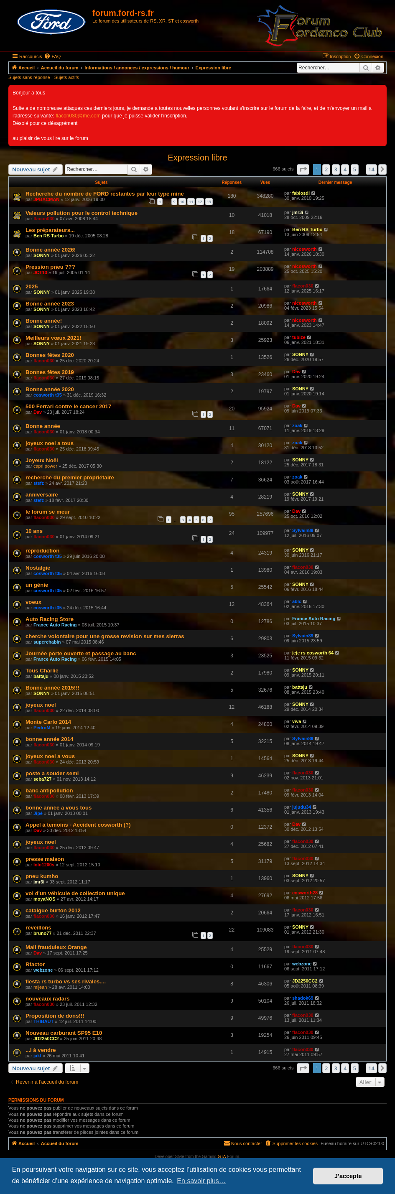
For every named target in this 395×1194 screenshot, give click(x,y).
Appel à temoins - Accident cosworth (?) (78, 825)
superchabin (47, 641)
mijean (40, 987)
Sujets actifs (66, 77)
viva (296, 721)
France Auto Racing (55, 624)
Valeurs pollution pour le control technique (81, 213)
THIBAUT (43, 1021)
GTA (222, 1156)
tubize (299, 337)
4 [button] (345, 169)
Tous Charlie (42, 670)
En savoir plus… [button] (201, 1180)
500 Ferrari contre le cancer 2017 (68, 406)
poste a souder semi (52, 773)
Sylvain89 (302, 530)
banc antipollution (49, 790)
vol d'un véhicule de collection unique (75, 893)
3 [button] (335, 169)
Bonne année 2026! (50, 250)
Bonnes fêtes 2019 (49, 372)
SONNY (41, 255)
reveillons (38, 927)
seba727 (42, 779)
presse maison (44, 859)
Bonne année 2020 (49, 389)
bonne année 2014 (49, 739)
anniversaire (41, 494)
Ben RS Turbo (48, 235)
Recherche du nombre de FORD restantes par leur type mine (104, 194)
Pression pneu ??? (50, 267)
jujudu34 (301, 807)
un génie (36, 585)
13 (209, 201)
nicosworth (304, 249)
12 (200, 201)
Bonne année (42, 426)
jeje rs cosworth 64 (313, 652)
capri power (45, 465)
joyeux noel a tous (49, 443)
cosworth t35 (47, 394)
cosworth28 (305, 892)
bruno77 (42, 933)
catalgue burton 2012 (53, 910)
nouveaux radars (47, 998)
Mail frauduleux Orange (56, 947)
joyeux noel (40, 705)
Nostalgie (37, 568)
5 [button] (354, 169)
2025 (31, 286)
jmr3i (297, 212)
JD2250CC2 (305, 980)
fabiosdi (301, 193)
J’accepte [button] (348, 1176)
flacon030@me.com (78, 116)
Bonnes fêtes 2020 (49, 355)
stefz (38, 483)
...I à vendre (40, 1050)
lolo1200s (43, 864)
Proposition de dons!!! (54, 1016)
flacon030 (44, 218)
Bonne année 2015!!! (52, 688)
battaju (40, 676)
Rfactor (35, 964)
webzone (43, 970)
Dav (296, 371)
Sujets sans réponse (29, 77)
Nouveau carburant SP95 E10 (63, 1033)
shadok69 (302, 998)
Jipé (38, 813)
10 (182, 201)
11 (191, 201)
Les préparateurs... (50, 230)
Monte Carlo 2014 (48, 722)
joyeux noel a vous (50, 756)
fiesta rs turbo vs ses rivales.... (65, 981)
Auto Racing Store (49, 619)
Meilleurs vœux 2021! (53, 338)
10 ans (34, 531)
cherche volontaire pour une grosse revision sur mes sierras (104, 636)
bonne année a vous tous (58, 807)
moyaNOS (44, 898)
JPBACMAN (46, 199)
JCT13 (40, 272)
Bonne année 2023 (49, 303)
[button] (303, 169)
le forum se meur (47, 512)
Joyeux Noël (41, 460)
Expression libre (197, 157)
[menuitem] (52, 56)
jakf (37, 1055)
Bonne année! (43, 321)
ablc (296, 601)
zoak (297, 425)
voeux (33, 602)
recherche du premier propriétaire (69, 477)
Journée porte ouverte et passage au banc (80, 653)
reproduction (42, 550)
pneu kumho (41, 876)
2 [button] (326, 169)
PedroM (41, 727)
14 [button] (371, 169)
